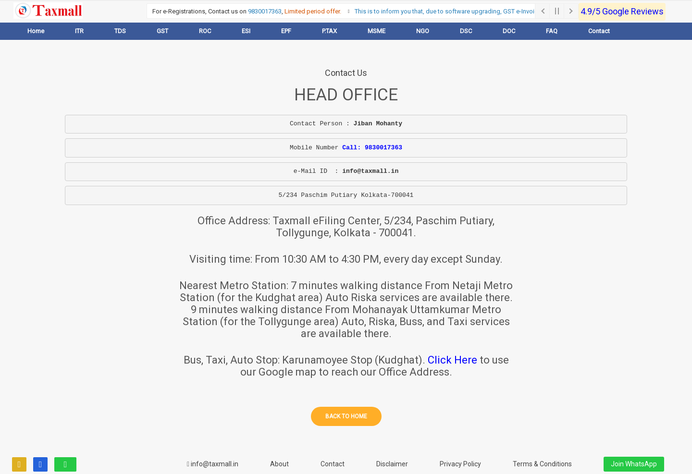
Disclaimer (392, 464)
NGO (422, 31)
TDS (120, 31)
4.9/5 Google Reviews (622, 11)
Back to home (346, 416)
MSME (376, 31)
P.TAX (329, 31)
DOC (509, 31)
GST (162, 31)
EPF (286, 31)
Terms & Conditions (542, 464)
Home (35, 31)
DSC (466, 31)
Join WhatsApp (634, 464)
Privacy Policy (460, 464)
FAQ (551, 31)
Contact (599, 31)
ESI (246, 31)
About (279, 464)
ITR (79, 31)
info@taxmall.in (212, 464)
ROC (205, 31)
